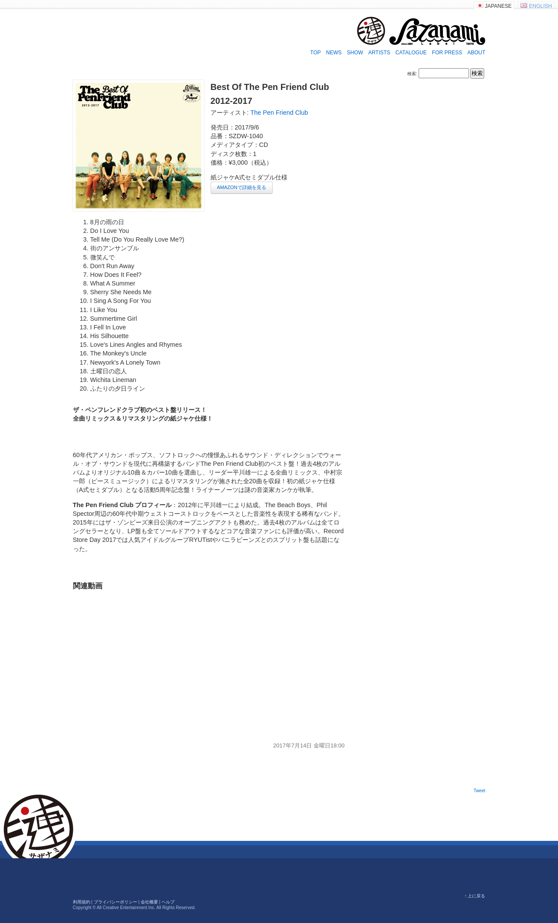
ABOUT (476, 53)
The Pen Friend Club (279, 112)
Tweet (479, 790)
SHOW (355, 53)
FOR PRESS (447, 53)
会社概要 (149, 902)
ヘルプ (168, 902)
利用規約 (81, 902)
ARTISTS (379, 53)
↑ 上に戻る (475, 895)
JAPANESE (498, 6)
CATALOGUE (411, 53)
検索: (412, 73)
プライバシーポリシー (115, 902)
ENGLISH (540, 6)
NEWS (334, 53)
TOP (315, 53)
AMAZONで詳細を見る (241, 187)
